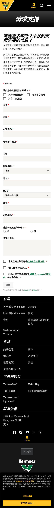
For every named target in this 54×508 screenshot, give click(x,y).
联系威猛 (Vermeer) (14, 313)
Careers (32, 306)
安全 (30, 362)
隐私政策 (27, 290)
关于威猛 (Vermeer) (14, 306)
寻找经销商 (33, 5)
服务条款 (34, 290)
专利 (5, 319)
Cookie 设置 (27, 496)
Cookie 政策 (29, 481)
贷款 (30, 349)
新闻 (30, 313)
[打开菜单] (49, 5)
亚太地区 (27, 451)
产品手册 (33, 356)
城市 (5, 203)
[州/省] (27, 195)
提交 (8, 284)
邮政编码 (7, 215)
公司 (5, 154)
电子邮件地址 (9, 141)
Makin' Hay (33, 384)
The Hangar (9, 390)
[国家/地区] (27, 171)
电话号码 (7, 129)
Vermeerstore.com (37, 390)
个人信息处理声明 (35, 261)
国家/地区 (7, 166)
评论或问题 (8, 238)
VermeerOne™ (10, 384)
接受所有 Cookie (27, 503)
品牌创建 (8, 349)
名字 (5, 105)
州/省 (5, 191)
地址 (5, 178)
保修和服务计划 (12, 369)
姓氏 (5, 117)
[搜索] (42, 6)
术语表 (7, 356)
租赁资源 (8, 362)
